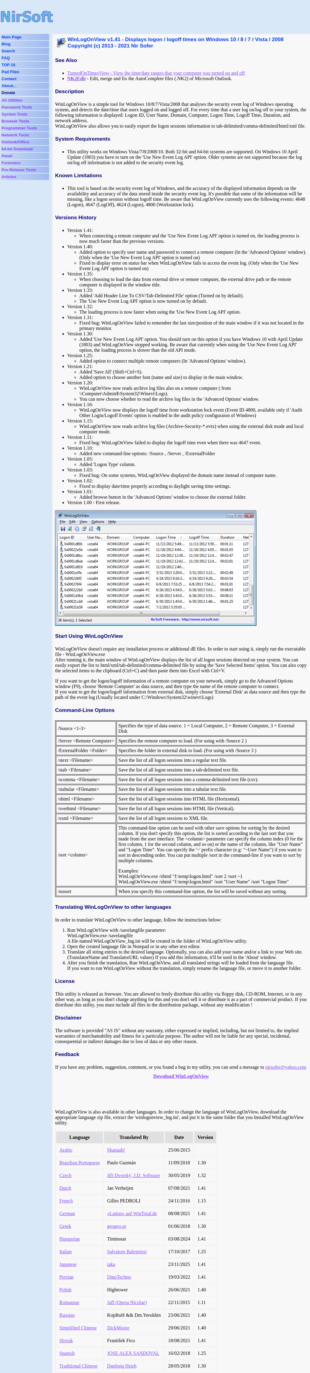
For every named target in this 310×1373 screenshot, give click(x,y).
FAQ (6, 58)
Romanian (69, 1302)
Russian (67, 1315)
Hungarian (69, 1238)
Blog (6, 44)
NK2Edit (76, 78)
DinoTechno (119, 1277)
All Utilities (12, 100)
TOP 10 (8, 65)
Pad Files (10, 72)
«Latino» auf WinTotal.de (132, 1213)
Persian (66, 1277)
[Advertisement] (170, 16)
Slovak (66, 1340)
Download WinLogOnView (181, 1076)
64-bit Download (17, 149)
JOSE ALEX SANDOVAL (133, 1353)
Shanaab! (116, 1150)
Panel (7, 156)
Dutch (65, 1188)
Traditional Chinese (78, 1365)
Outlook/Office (15, 142)
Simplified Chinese (78, 1327)
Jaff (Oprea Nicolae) (127, 1302)
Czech (65, 1175)
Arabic (66, 1150)
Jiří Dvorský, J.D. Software (133, 1175)
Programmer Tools (19, 128)
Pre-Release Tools (19, 170)
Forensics (11, 163)
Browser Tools (15, 121)
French (66, 1200)
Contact (9, 79)
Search (8, 51)
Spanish (67, 1353)
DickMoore (118, 1327)
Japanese (68, 1264)
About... (9, 85)
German (67, 1213)
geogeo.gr (117, 1226)
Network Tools (15, 135)
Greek (65, 1226)
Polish (65, 1289)
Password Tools (17, 107)
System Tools (15, 114)
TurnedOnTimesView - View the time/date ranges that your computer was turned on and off (156, 73)
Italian (65, 1251)
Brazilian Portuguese (79, 1162)
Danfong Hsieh (122, 1365)
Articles (9, 176)
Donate (8, 92)
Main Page (11, 37)
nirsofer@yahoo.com (285, 1067)
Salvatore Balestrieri (127, 1251)
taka (111, 1264)
